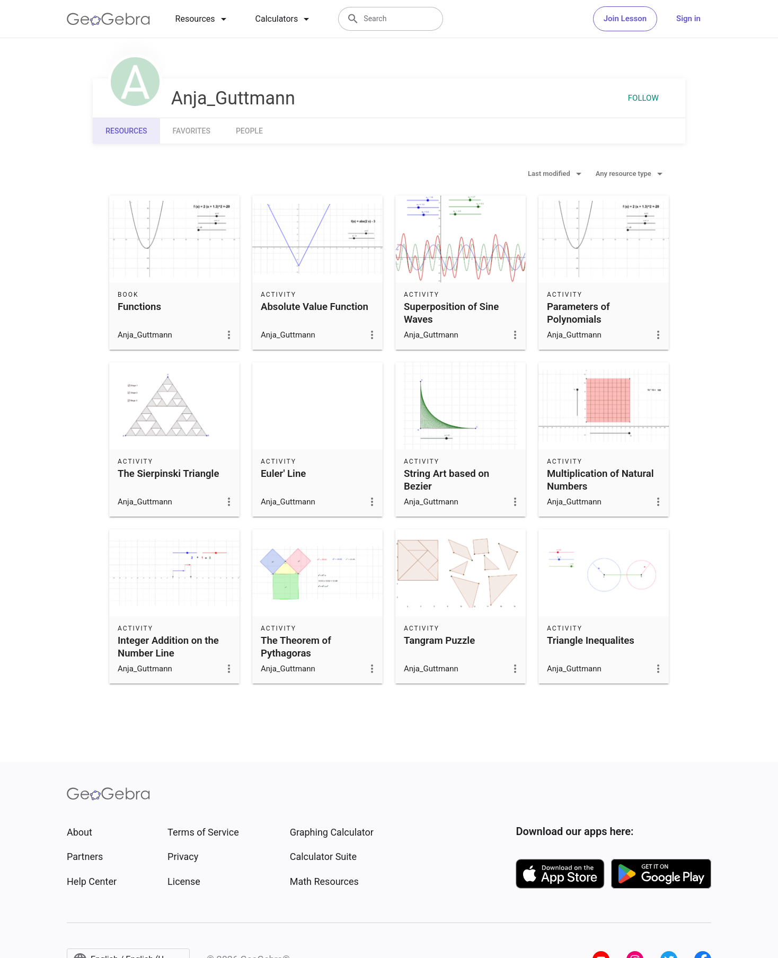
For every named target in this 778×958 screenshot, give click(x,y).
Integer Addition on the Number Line (168, 647)
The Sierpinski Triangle (168, 474)
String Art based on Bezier (446, 480)
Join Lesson (625, 18)
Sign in (688, 18)
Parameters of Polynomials (578, 313)
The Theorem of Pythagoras (296, 647)
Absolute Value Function (314, 307)
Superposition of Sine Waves (451, 313)
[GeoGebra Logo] (108, 19)
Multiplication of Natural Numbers (600, 480)
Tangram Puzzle (439, 640)
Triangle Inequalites (590, 640)
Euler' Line (283, 474)
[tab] (202, 19)
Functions (139, 307)
